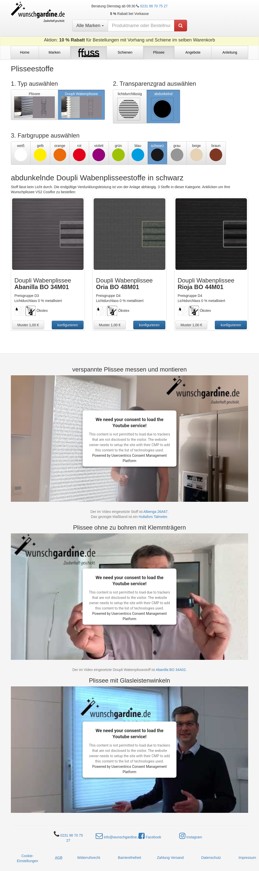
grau (177, 152)
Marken (55, 52)
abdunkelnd (162, 107)
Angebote (192, 52)
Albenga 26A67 (155, 512)
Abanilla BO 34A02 (171, 670)
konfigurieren (68, 325)
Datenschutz (211, 858)
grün (118, 152)
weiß (20, 152)
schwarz (157, 152)
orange (59, 152)
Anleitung (229, 52)
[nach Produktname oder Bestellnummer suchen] (141, 25)
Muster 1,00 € (28, 325)
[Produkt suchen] (180, 25)
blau (137, 152)
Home (24, 52)
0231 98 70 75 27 (154, 6)
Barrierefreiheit (129, 858)
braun (215, 152)
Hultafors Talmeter (153, 517)
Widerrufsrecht (88, 858)
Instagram (190, 835)
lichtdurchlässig (129, 107)
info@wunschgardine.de (119, 835)
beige (196, 152)
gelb (40, 152)
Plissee (158, 52)
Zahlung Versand (170, 858)
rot (79, 152)
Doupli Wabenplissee (81, 105)
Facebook (150, 835)
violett (98, 152)
